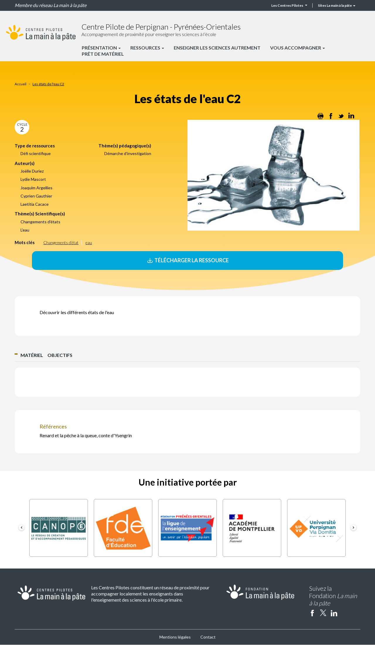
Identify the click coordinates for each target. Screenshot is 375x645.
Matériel (32, 355)
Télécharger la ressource (187, 260)
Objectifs (59, 355)
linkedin (334, 613)
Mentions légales (175, 636)
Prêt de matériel (103, 54)
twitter (323, 613)
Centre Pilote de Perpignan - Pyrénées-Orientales (161, 26)
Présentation (101, 47)
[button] (21, 528)
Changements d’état (61, 242)
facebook (312, 613)
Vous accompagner (297, 47)
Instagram (345, 613)
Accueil (20, 84)
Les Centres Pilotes (289, 5)
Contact (208, 636)
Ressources (147, 47)
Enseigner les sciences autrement (217, 47)
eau (89, 242)
